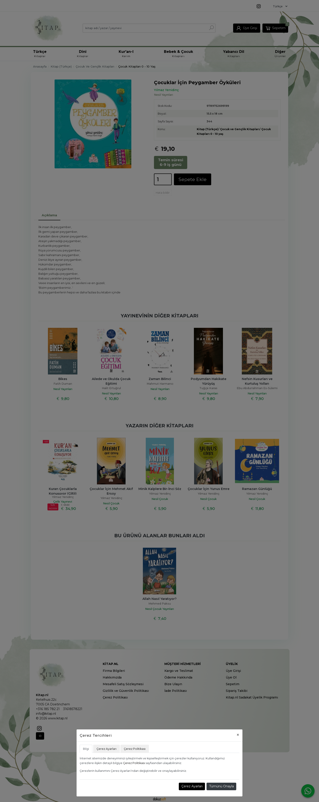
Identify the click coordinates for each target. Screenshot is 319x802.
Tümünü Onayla (221, 786)
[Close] (237, 734)
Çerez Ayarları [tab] (106, 748)
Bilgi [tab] (86, 748)
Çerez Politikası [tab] (135, 748)
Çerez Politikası (134, 763)
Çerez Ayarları (192, 786)
